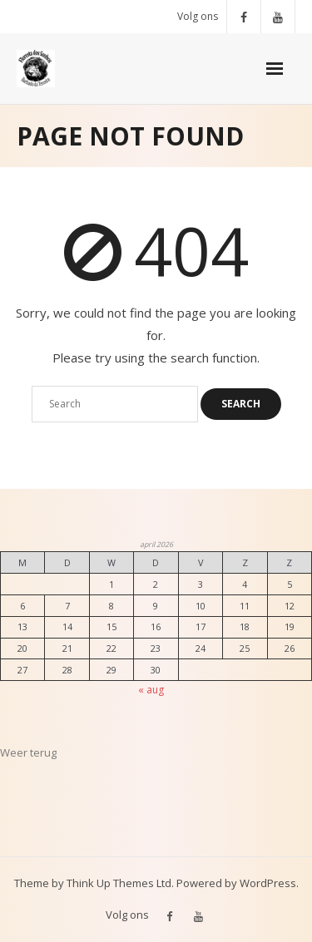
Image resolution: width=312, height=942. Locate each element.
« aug (151, 690)
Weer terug (28, 752)
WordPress (268, 882)
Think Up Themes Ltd (119, 882)
